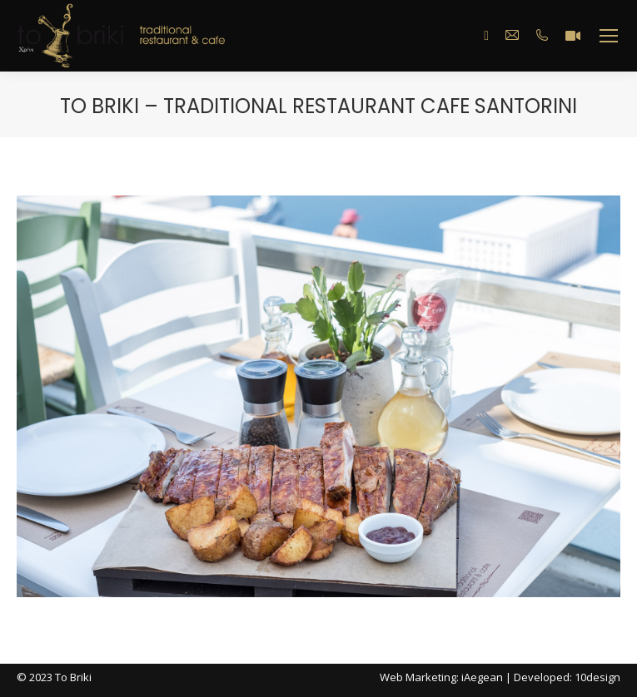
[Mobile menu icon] (608, 35)
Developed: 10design (567, 677)
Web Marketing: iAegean (441, 677)
